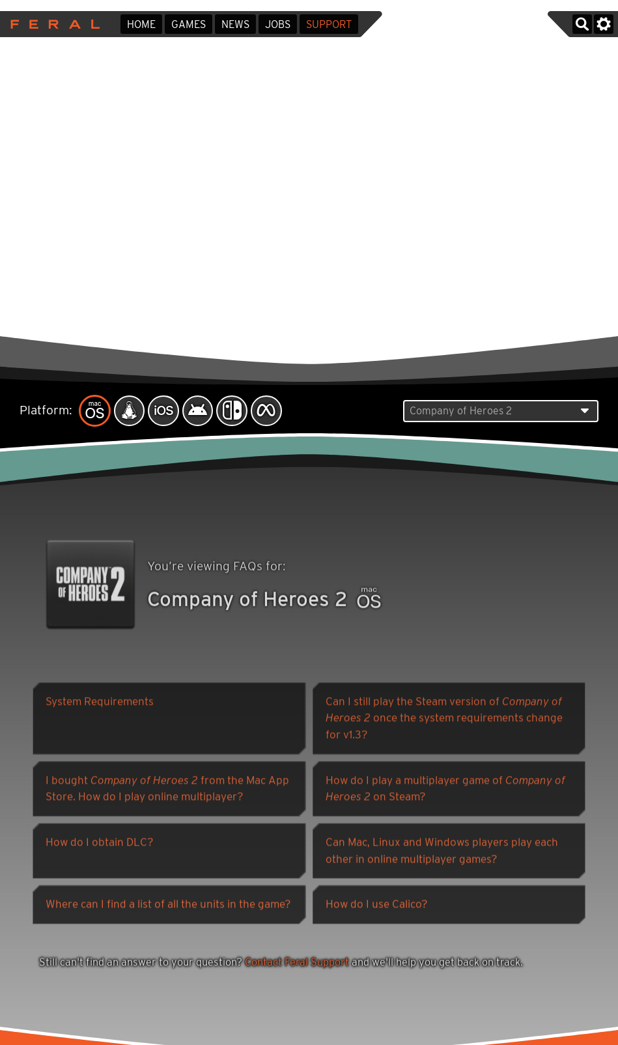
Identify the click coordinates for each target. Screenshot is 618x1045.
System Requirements (100, 702)
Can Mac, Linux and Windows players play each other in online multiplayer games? (442, 852)
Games (188, 24)
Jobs (277, 24)
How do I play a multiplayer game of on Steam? (445, 790)
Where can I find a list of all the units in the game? (168, 905)
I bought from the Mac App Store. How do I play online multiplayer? (167, 790)
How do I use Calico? (377, 905)
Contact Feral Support (297, 964)
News (235, 24)
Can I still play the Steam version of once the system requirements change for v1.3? (444, 719)
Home (141, 24)
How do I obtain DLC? (100, 843)
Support (329, 24)
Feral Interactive (52, 24)
